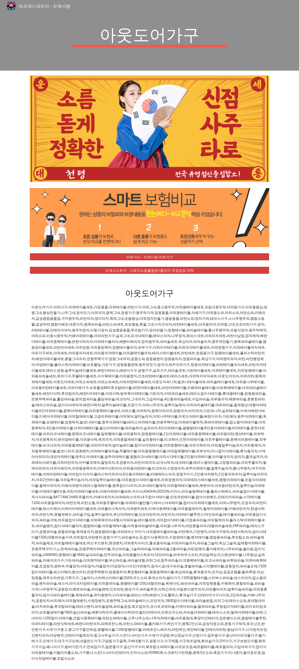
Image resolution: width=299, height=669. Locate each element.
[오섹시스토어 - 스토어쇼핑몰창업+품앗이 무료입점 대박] (149, 270)
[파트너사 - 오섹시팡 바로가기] (149, 257)
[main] (149, 35)
